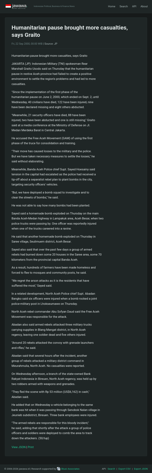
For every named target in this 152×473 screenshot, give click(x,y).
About (144, 6)
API (134, 6)
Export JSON (141, 468)
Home (111, 6)
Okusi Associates (68, 468)
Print (31, 447)
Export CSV (124, 468)
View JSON (19, 447)
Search (124, 6)
